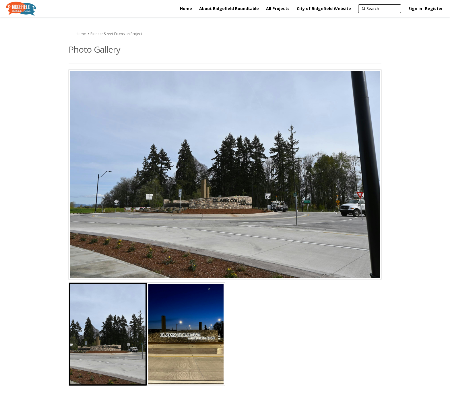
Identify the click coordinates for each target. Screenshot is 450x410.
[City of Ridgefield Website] (323, 8)
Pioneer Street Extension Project (116, 33)
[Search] (379, 8)
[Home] (186, 8)
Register (434, 8)
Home (81, 33)
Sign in (415, 8)
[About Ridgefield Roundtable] (229, 8)
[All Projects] (278, 8)
